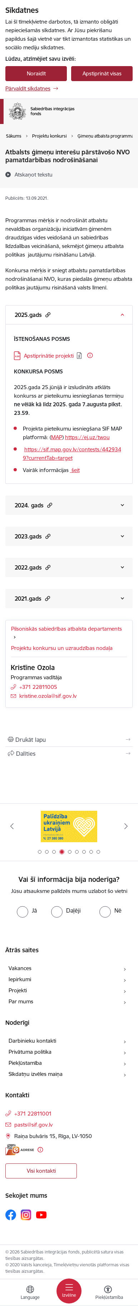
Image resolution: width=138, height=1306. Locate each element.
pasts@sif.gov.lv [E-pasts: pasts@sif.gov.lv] (33, 1124)
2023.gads (32, 536)
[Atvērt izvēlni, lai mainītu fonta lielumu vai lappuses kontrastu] (107, 1293)
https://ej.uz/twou (87, 437)
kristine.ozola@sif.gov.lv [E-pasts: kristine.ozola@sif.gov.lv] (48, 695)
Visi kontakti (41, 1170)
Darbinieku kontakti (32, 1040)
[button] (47, 314)
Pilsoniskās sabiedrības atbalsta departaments (66, 628)
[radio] (27, 910)
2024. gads (33, 505)
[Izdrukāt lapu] (69, 739)
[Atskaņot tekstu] (34, 174)
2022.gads (32, 567)
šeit (76, 470)
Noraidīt (36, 73)
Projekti (18, 990)
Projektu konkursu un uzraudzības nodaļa (62, 648)
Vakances (20, 968)
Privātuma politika (30, 1051)
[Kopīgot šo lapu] (69, 753)
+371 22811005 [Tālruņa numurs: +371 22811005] (38, 687)
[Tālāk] (126, 826)
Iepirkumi (20, 979)
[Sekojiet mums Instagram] (26, 1215)
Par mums (21, 1001)
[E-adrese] (19, 1150)
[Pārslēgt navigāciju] (69, 1290)
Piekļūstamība (25, 1062)
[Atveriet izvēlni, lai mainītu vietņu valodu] (30, 1293)
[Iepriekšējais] (12, 826)
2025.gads (32, 314)
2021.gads (32, 598)
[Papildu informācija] (90, 355)
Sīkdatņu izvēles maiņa (36, 1074)
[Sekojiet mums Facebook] (10, 1215)
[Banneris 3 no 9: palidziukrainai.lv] (69, 826)
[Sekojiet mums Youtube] (41, 1214)
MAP (56, 437)
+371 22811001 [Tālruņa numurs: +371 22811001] (33, 1113)
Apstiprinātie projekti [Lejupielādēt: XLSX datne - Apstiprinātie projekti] (49, 355)
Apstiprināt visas (102, 73)
